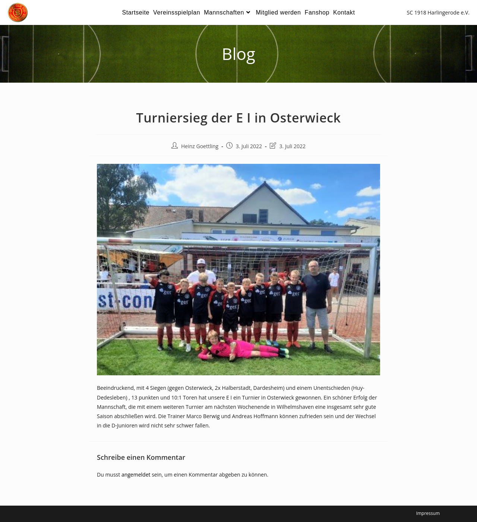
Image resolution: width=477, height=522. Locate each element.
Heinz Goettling (199, 146)
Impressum (428, 513)
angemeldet (136, 474)
